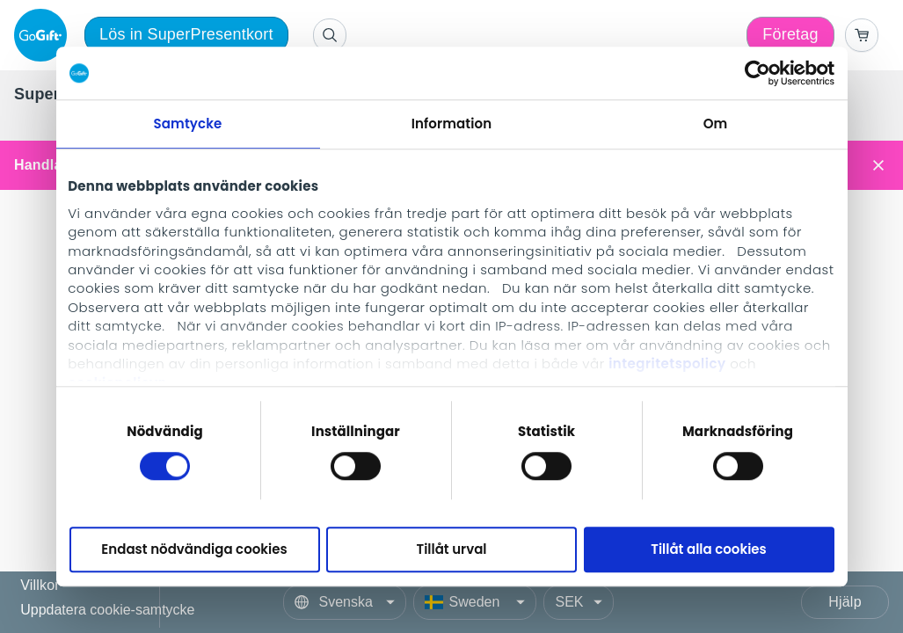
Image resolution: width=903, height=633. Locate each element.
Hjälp (844, 601)
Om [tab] (715, 123)
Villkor (40, 585)
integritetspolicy (666, 363)
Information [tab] (451, 123)
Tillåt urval (451, 550)
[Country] (474, 602)
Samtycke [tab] (188, 123)
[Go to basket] (861, 35)
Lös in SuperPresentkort (186, 34)
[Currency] (578, 602)
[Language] (344, 602)
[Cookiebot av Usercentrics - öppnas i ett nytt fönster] (757, 73)
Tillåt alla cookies (709, 550)
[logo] (44, 35)
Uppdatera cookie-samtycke (107, 609)
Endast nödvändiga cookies (194, 550)
